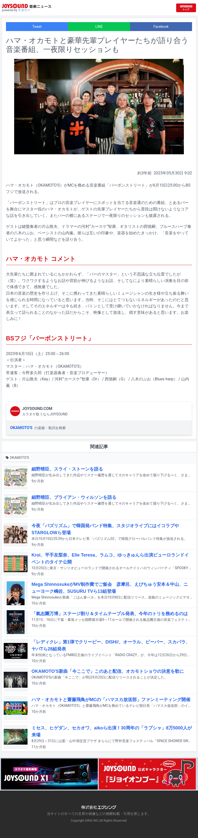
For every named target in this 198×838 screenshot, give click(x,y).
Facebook (161, 27)
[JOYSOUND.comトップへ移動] (186, 7)
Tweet (37, 27)
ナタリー (24, 10)
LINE (98, 27)
